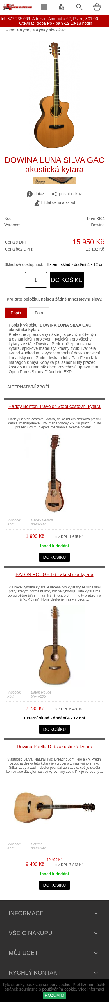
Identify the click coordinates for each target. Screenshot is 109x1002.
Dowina (98, 225)
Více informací (91, 989)
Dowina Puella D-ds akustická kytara (54, 746)
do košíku (67, 280)
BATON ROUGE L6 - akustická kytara (55, 574)
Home (9, 30)
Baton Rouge (41, 692)
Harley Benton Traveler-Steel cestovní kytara (54, 406)
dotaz (35, 194)
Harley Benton (42, 520)
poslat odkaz (66, 194)
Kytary (25, 30)
